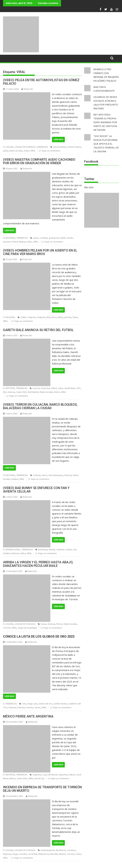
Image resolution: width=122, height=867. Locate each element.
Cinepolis (31, 317)
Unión (78, 854)
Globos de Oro (45, 703)
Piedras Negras (19, 241)
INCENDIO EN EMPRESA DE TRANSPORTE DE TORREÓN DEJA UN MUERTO (42, 789)
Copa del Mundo (50, 774)
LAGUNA (9, 147)
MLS (5, 392)
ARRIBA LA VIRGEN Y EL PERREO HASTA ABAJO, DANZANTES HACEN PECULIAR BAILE (38, 564)
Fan (74, 549)
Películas (21, 707)
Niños (60, 317)
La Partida (32, 854)
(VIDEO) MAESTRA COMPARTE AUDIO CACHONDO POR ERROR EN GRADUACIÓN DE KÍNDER (39, 161)
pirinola (67, 317)
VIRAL (32, 150)
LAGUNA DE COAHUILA (25, 624)
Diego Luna (32, 703)
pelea (5, 150)
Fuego (15, 854)
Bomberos (61, 850)
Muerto (62, 854)
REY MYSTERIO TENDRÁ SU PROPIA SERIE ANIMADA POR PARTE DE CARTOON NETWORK (105, 122)
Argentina (37, 774)
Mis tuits (89, 187)
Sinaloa (15, 479)
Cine (24, 703)
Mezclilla (54, 854)
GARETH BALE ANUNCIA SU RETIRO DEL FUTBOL (38, 330)
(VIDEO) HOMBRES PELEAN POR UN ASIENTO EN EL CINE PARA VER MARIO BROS (40, 252)
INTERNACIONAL (13, 549)
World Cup (39, 778)
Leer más (58, 139)
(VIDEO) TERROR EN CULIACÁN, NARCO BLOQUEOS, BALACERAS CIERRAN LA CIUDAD (40, 406)
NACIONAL (10, 238)
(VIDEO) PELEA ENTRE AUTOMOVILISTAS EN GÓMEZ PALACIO (41, 81)
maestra (6, 241)
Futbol (54, 388)
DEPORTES (10, 388)
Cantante (60, 549)
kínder (63, 238)
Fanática (6, 553)
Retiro (57, 392)
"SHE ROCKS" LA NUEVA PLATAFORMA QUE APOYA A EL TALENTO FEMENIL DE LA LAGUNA (106, 143)
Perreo (59, 624)
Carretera (71, 850)
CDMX (23, 317)
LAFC (78, 388)
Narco (44, 475)
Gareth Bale (69, 388)
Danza (43, 624)
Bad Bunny (43, 549)
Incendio (23, 854)
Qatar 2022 (21, 392)
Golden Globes (60, 703)
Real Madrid (33, 392)
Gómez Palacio (74, 147)
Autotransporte (48, 850)
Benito (52, 549)
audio (35, 238)
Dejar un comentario (51, 150)
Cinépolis (41, 317)
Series (37, 707)
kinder (70, 238)
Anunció (36, 388)
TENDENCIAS (42, 147)
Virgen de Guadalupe (27, 627)
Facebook (91, 161)
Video (26, 150)
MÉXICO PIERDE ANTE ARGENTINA (28, 716)
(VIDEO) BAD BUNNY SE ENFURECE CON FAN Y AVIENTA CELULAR (36, 489)
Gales (60, 388)
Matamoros (43, 854)
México (12, 778)
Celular (69, 549)
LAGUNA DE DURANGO (25, 147)
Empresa (7, 854)
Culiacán (37, 475)
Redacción (27, 89)
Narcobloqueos (56, 475)
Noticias (11, 392)
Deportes (45, 388)
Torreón (6, 627)
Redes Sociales (16, 150)
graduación (54, 238)
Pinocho (30, 707)
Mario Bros (52, 317)
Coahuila (43, 238)
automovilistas (59, 147)
